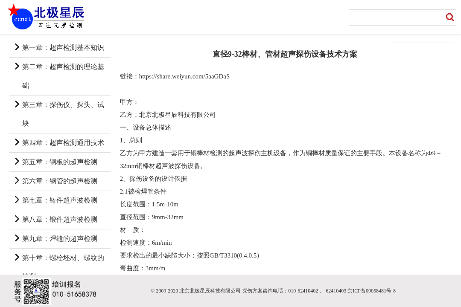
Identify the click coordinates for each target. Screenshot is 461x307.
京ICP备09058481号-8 (371, 291)
